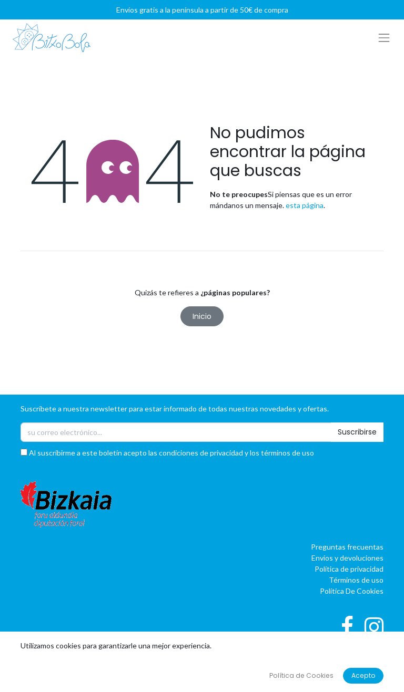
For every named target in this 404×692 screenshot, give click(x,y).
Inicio (202, 316)
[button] (202, 649)
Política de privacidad (349, 568)
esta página (305, 205)
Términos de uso (356, 579)
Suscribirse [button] (357, 432)
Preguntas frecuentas (347, 546)
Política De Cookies (351, 590)
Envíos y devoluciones (347, 557)
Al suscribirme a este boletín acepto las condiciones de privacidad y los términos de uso (167, 452)
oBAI (301, 664)
